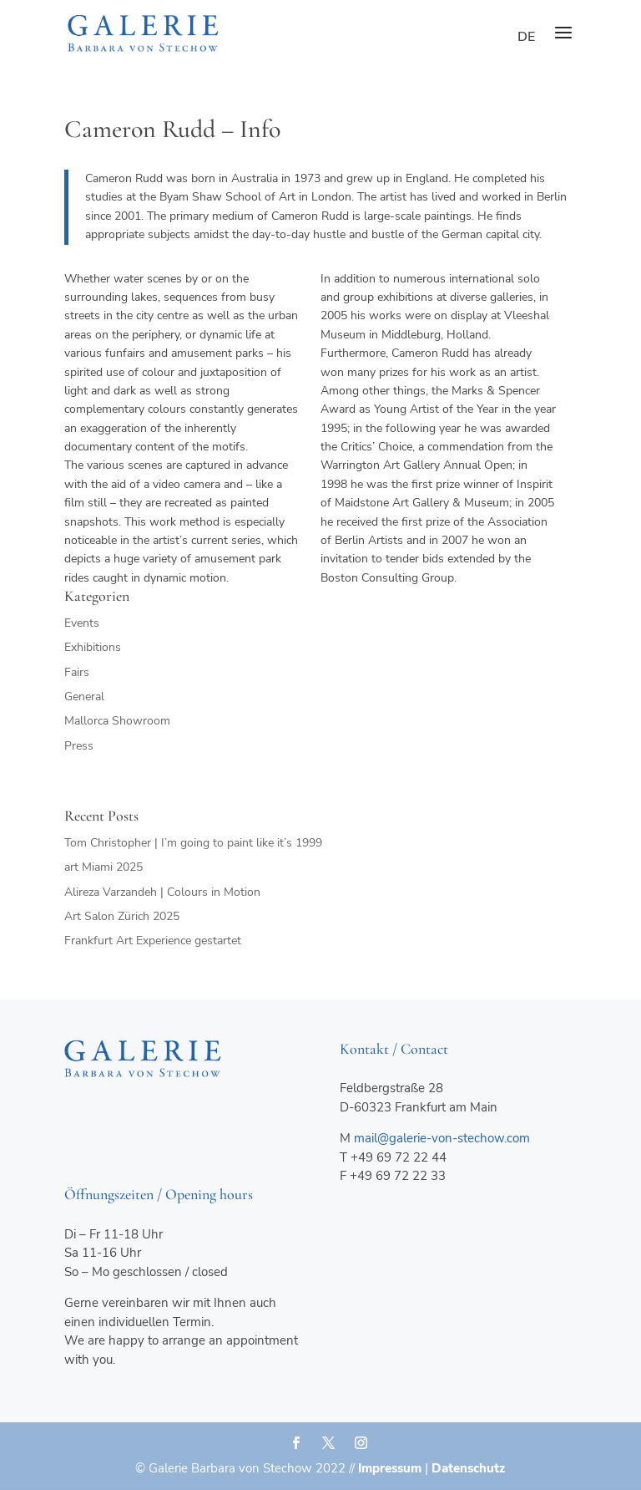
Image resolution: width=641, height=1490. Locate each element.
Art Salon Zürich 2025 (121, 916)
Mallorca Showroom (117, 721)
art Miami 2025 (103, 867)
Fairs (76, 672)
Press (78, 746)
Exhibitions (92, 647)
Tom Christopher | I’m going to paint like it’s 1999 (193, 843)
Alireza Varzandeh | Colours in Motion (162, 892)
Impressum (389, 1468)
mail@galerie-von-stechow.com (442, 1138)
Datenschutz (468, 1468)
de (526, 37)
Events (81, 623)
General (84, 696)
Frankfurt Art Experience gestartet (152, 940)
